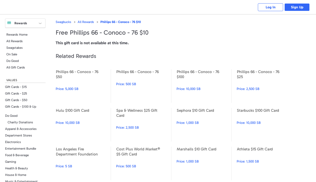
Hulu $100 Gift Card (83, 125)
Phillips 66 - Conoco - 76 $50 (83, 86)
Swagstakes (14, 48)
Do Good (12, 61)
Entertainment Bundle (20, 148)
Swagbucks (63, 22)
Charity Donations (20, 122)
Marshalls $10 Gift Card (204, 163)
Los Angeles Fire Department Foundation (83, 163)
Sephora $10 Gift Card (204, 125)
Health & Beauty (16, 168)
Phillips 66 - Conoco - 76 (143, 86)
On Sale (11, 54)
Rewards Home (17, 34)
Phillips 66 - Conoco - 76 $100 (204, 86)
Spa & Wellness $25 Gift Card (143, 125)
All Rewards (14, 41)
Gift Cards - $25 (16, 93)
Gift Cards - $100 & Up (20, 106)
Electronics (13, 142)
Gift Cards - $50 (16, 100)
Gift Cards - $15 (16, 87)
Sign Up (297, 7)
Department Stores (18, 135)
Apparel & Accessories (21, 129)
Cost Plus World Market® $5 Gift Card (143, 163)
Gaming (10, 162)
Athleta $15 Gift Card (264, 163)
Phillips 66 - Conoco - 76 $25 (264, 86)
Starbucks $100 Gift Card (264, 125)
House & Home (15, 175)
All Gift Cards (15, 67)
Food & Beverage (17, 155)
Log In (271, 7)
